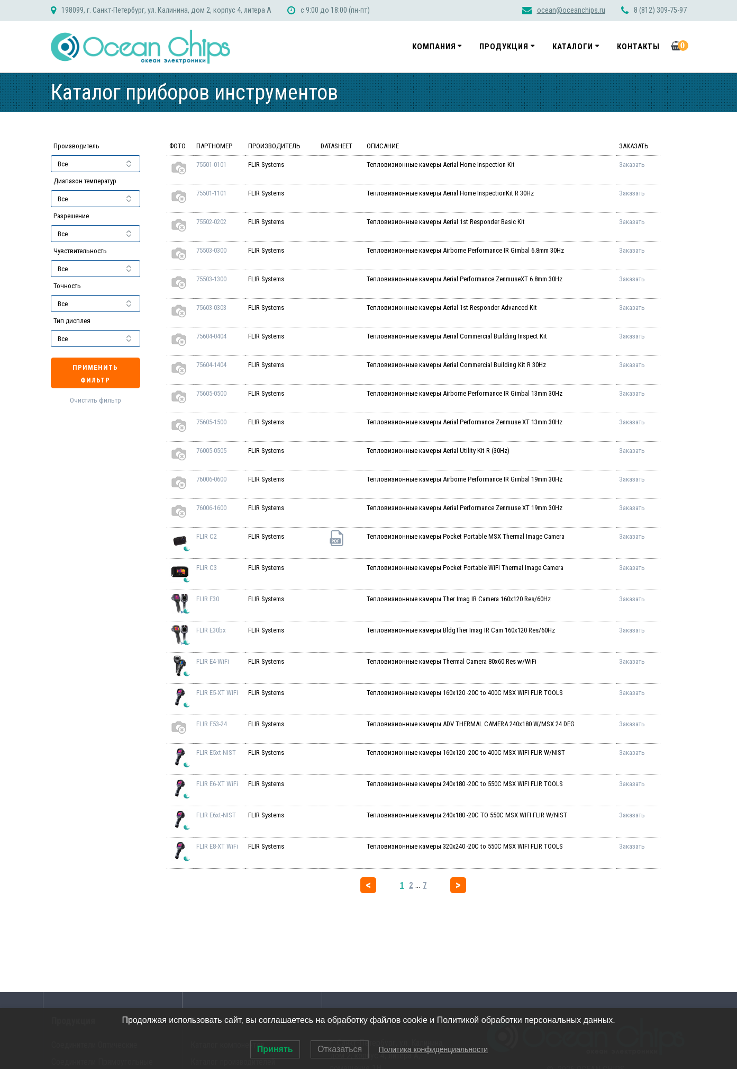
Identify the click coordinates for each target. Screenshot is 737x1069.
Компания (434, 46)
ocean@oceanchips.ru (571, 10)
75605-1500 (211, 422)
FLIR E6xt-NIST (216, 815)
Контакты (638, 46)
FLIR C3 (206, 568)
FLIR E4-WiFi (212, 661)
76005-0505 (211, 451)
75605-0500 (211, 393)
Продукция (504, 46)
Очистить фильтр (95, 401)
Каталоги (572, 46)
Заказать (632, 164)
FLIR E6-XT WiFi (217, 784)
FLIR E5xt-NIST (216, 752)
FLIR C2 (206, 536)
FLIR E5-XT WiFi (217, 693)
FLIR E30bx (211, 630)
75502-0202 (211, 222)
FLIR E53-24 (211, 724)
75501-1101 (211, 193)
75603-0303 (211, 307)
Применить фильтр (95, 373)
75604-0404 (211, 336)
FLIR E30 (207, 599)
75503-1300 (211, 279)
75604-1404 (211, 365)
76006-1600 (211, 508)
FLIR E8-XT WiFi (217, 846)
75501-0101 (211, 164)
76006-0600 (211, 479)
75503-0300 (211, 250)
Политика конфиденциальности (433, 1049)
